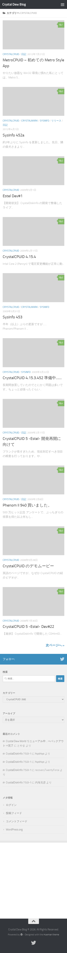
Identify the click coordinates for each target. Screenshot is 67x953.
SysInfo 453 (12, 317)
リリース (56, 120)
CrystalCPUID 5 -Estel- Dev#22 (28, 626)
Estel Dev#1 (13, 196)
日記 (23, 54)
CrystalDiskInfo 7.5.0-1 (18, 753)
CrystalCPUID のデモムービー (28, 566)
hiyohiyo (39, 753)
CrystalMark (29, 120)
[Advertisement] (33, 877)
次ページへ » (55, 645)
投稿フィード (14, 813)
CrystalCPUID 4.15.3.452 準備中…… (32, 378)
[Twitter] (62, 659)
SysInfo (44, 120)
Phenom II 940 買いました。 (27, 505)
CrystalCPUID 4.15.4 (19, 256)
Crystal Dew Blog (14, 4)
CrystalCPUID (11, 54)
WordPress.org (14, 829)
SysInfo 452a (13, 135)
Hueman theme (51, 934)
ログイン (11, 805)
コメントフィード (16, 821)
